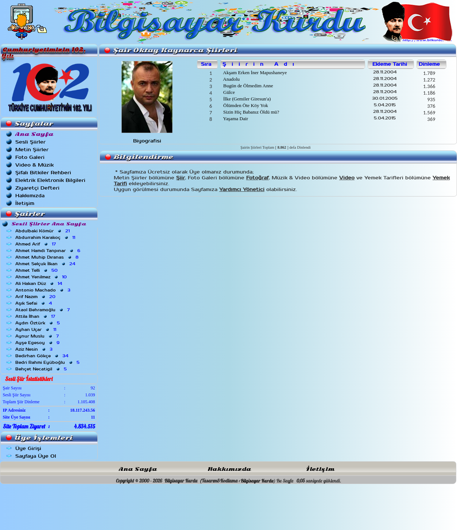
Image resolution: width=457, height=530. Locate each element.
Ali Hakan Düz (39, 283)
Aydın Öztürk (38, 322)
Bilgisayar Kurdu (257, 481)
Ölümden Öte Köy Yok (245, 105)
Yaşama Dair (235, 118)
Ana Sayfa (138, 469)
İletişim (24, 203)
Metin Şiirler (32, 149)
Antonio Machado (43, 290)
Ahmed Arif (36, 244)
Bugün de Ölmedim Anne (247, 85)
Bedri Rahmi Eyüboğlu (48, 362)
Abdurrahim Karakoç (46, 237)
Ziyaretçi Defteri (37, 188)
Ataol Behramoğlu (43, 309)
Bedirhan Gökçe (42, 355)
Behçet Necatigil (41, 368)
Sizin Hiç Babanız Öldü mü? (250, 112)
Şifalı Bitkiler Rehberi (43, 172)
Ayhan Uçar (36, 329)
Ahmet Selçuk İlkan (46, 263)
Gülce (228, 92)
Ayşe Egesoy (38, 342)
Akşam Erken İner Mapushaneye (254, 72)
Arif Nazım (36, 296)
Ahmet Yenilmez (41, 276)
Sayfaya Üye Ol (35, 456)
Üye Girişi (28, 448)
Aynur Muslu (37, 336)
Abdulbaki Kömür (43, 230)
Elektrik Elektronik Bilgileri (50, 180)
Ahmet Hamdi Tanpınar (48, 250)
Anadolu (231, 79)
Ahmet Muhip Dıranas (47, 257)
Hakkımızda (29, 195)
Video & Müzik (34, 165)
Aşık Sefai (34, 303)
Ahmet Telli (37, 270)
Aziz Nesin (34, 349)
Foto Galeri (29, 157)
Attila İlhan (36, 316)
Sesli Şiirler (30, 142)
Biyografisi (147, 141)
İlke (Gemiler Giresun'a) (246, 99)
